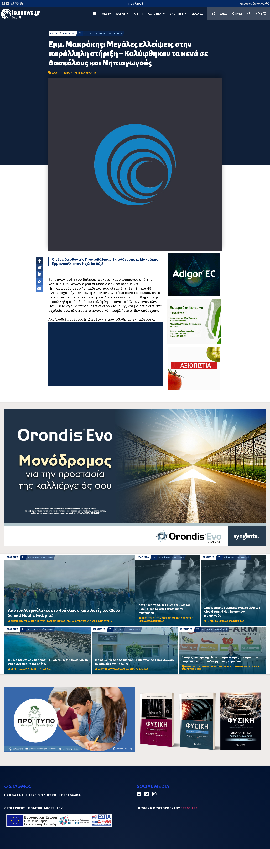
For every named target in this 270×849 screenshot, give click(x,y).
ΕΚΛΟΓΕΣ (197, 13)
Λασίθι (122, 13)
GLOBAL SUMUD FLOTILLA (151, 621)
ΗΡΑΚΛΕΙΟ (24, 621)
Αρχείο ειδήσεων (42, 795)
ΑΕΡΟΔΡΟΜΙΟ (38, 621)
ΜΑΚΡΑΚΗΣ (88, 73)
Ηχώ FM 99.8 (13, 795)
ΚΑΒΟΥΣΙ (102, 669)
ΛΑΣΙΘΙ (54, 33)
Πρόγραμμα (71, 795)
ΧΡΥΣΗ (14, 669)
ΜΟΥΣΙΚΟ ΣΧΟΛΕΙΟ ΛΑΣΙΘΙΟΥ (123, 669)
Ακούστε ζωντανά (254, 3)
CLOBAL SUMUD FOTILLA (99, 621)
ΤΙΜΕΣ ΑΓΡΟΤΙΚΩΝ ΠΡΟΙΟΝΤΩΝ (201, 666)
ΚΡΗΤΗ (138, 13)
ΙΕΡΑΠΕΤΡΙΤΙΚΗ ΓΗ (191, 669)
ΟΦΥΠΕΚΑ (45, 669)
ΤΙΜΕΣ (237, 13)
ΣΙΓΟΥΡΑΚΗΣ (254, 666)
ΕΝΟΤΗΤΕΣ (178, 13)
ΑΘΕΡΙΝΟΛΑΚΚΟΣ (56, 621)
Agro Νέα (156, 13)
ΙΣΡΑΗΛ (70, 621)
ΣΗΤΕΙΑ (14, 621)
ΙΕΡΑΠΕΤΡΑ (68, 33)
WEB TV (106, 13)
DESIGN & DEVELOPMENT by (167, 808)
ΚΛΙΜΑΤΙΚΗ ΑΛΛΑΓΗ (29, 669)
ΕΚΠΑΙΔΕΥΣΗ (71, 73)
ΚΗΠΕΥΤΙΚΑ (225, 666)
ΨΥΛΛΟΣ (143, 669)
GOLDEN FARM (239, 666)
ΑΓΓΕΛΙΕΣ (219, 13)
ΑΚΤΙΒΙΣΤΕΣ (80, 621)
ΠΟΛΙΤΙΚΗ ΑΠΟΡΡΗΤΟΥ (45, 808)
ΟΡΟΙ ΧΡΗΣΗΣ (14, 808)
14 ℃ (261, 13)
